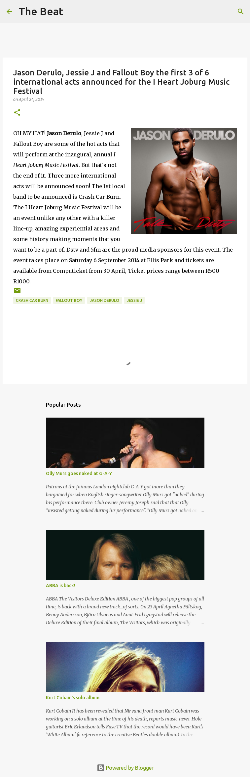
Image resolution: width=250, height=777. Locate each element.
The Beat (40, 11)
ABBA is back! (60, 585)
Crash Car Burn (32, 300)
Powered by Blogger (125, 768)
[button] (17, 112)
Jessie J (134, 300)
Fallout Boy (69, 300)
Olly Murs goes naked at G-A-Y (79, 473)
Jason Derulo (104, 300)
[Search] (72, 12)
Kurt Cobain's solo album (72, 697)
